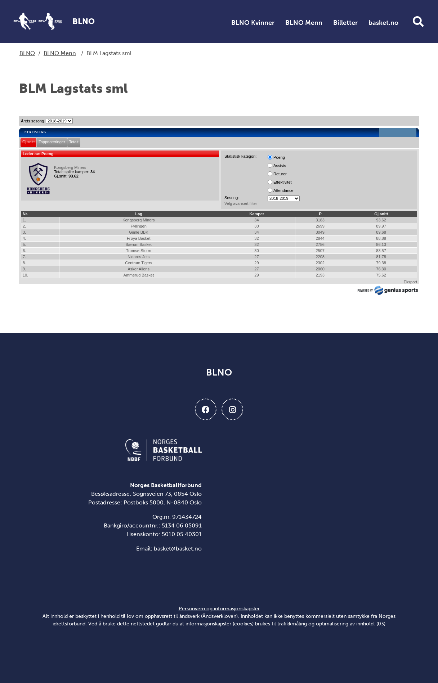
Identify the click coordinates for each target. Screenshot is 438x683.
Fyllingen (139, 226)
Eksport (410, 282)
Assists (279, 165)
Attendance (283, 190)
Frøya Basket (138, 238)
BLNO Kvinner (252, 23)
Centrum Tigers (138, 263)
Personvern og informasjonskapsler (219, 609)
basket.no (383, 23)
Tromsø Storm (138, 250)
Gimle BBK (138, 232)
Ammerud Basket (139, 275)
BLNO (27, 53)
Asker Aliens (139, 269)
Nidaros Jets (138, 257)
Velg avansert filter (240, 203)
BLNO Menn (303, 23)
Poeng (279, 157)
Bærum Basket (138, 244)
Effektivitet (282, 182)
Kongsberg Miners (70, 167)
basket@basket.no (178, 548)
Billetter (345, 23)
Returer (280, 174)
